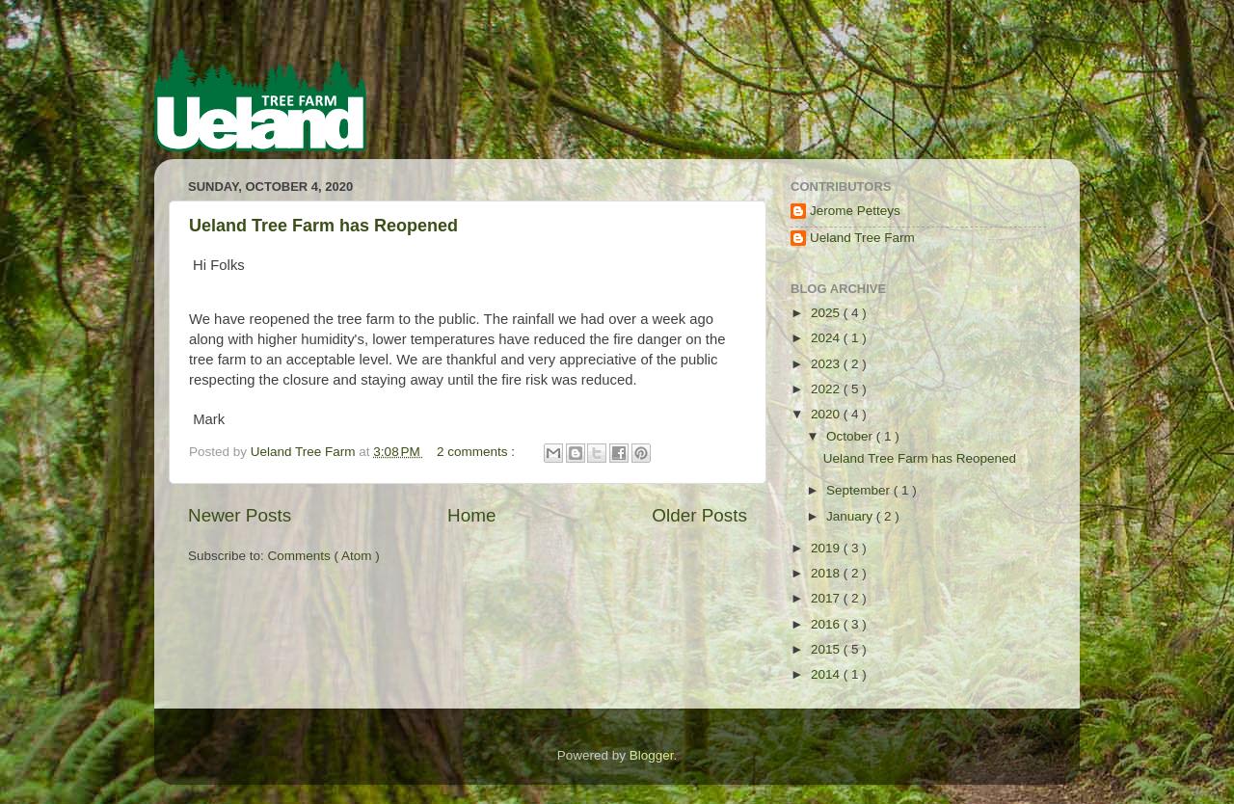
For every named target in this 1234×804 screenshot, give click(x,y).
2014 (827, 674)
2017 (827, 598)
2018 (827, 573)
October (851, 436)
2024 (827, 338)
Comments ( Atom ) (324, 556)
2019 (827, 548)
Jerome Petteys (855, 210)
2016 (827, 624)
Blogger (652, 755)
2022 (827, 389)
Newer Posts (239, 515)
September (860, 490)
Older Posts (699, 515)
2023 (827, 364)
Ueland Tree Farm (862, 237)
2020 (827, 414)
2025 (827, 313)
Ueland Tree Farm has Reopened (323, 225)
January (851, 516)
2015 (827, 649)
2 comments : (478, 451)
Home (471, 515)
